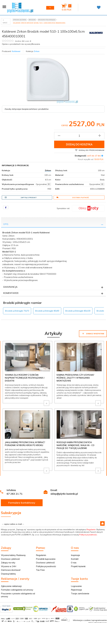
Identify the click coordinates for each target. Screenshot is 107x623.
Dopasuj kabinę (8, 573)
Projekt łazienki (78, 566)
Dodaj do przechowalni (89, 150)
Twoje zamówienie (80, 593)
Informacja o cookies (82, 620)
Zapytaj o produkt (21, 197)
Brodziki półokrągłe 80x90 (47, 311)
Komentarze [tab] (11, 293)
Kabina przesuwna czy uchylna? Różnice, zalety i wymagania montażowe (75, 378)
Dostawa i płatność (72, 197)
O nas (73, 562)
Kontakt (75, 559)
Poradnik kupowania (45, 559)
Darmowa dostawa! (10, 570)
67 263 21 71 (14, 493)
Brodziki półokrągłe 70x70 (17, 311)
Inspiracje (75, 555)
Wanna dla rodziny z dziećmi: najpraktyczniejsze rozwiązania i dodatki (24, 378)
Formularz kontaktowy (21, 502)
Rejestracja (76, 589)
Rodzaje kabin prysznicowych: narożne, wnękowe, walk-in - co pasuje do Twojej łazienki (75, 445)
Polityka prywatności (46, 566)
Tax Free (40, 570)
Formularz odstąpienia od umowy (17, 589)
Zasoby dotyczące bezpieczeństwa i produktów (27, 109)
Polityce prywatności (88, 535)
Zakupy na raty (8, 562)
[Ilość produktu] (79, 135)
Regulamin (91, 529)
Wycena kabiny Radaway (13, 555)
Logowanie (76, 586)
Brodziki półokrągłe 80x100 (77, 311)
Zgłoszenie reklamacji (11, 586)
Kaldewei (16, 51)
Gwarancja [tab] (10, 286)
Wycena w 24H (8, 566)
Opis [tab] (5, 224)
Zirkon (36, 51)
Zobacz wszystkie (93, 333)
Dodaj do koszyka (79, 144)
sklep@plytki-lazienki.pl (64, 493)
